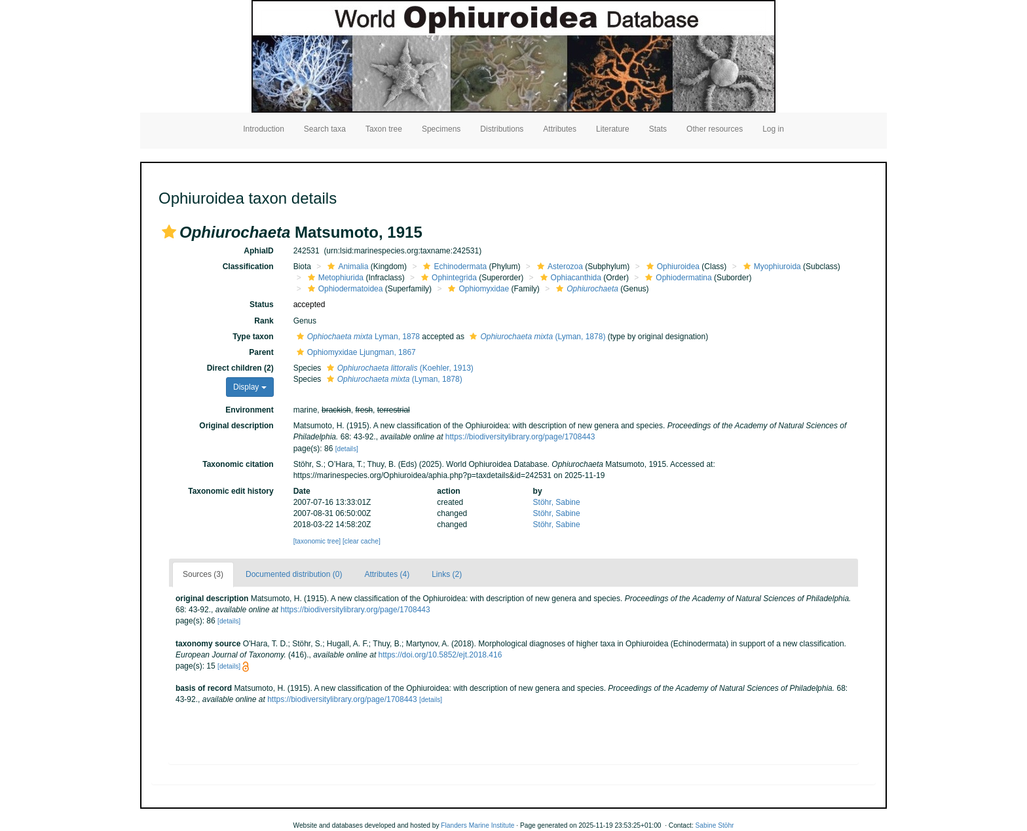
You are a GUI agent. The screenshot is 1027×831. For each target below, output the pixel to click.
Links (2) (447, 574)
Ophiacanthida (569, 277)
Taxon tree (383, 129)
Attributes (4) (386, 574)
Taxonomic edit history (230, 491)
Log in (773, 129)
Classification (248, 266)
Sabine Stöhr (715, 825)
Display (250, 387)
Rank (263, 320)
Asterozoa (558, 266)
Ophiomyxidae (477, 288)
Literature (612, 129)
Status (262, 304)
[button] (169, 232)
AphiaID (258, 250)
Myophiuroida (770, 266)
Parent (261, 352)
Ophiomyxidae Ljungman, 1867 (354, 352)
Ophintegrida (447, 277)
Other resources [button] (714, 129)
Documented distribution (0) (294, 574)
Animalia (346, 266)
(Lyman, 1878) (535, 336)
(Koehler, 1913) (399, 368)
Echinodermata (453, 266)
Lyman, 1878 (356, 336)
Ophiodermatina (676, 277)
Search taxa (325, 129)
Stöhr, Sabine (556, 502)
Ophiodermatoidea (344, 288)
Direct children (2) (240, 368)
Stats (658, 129)
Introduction (263, 129)
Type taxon (253, 336)
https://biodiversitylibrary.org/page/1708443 (520, 436)
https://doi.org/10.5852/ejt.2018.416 (440, 654)
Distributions (501, 129)
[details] (346, 448)
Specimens (441, 129)
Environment (249, 410)
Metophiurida (334, 277)
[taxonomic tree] (317, 541)
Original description (236, 425)
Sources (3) (203, 574)
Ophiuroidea (671, 266)
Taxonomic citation (237, 464)
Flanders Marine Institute (477, 825)
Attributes (559, 129)
